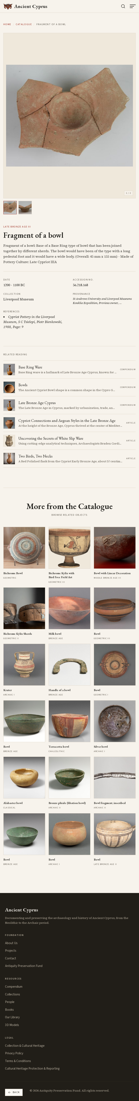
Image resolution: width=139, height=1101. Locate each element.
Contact (10, 958)
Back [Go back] (14, 1092)
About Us (11, 943)
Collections (12, 994)
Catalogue (24, 24)
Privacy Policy (14, 1053)
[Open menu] (132, 6)
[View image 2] (25, 207)
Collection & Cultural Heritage (25, 1045)
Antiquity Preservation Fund (23, 966)
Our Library (12, 1017)
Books (9, 1009)
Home (7, 24)
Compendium (13, 986)
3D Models (12, 1025)
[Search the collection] (123, 6)
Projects (10, 950)
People (9, 1002)
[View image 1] (10, 207)
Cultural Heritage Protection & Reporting (32, 1068)
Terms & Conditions (18, 1061)
